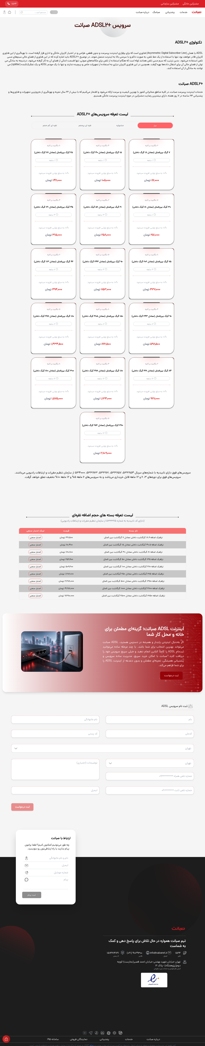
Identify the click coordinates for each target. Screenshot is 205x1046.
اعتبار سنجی (35, 537)
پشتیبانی (170, 12)
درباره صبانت (142, 12)
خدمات (183, 12)
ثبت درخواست (171, 675)
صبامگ (156, 12)
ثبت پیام (33, 894)
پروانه (92, 1044)
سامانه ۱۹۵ (52, 1038)
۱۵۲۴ (12, 4)
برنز (155, 125)
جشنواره (120, 125)
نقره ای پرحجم (85, 125)
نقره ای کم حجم (50, 125)
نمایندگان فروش (78, 1038)
